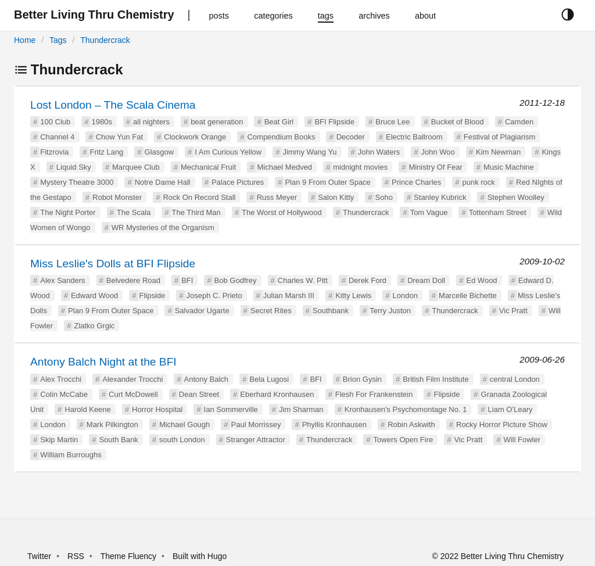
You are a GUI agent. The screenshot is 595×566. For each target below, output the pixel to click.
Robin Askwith (411, 424)
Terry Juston (390, 310)
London (404, 295)
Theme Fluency (130, 556)
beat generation (217, 121)
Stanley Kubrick (440, 197)
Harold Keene (87, 409)
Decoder (350, 136)
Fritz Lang (107, 152)
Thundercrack (105, 40)
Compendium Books (281, 136)
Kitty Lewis (353, 295)
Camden (519, 121)
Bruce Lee (392, 121)
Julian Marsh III (288, 295)
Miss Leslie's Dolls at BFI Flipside (112, 263)
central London (515, 379)
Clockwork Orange (195, 136)
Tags (58, 40)
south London (182, 439)
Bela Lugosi (269, 379)
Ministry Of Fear (435, 167)
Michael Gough (184, 424)
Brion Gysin (362, 379)
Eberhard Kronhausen (277, 394)
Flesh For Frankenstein (374, 394)
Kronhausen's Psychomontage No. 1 (406, 409)
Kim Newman (498, 152)
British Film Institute (435, 379)
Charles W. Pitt (303, 280)
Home (24, 40)
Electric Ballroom (414, 136)
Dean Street (199, 394)
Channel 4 (57, 136)
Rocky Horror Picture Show (501, 424)
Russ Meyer (277, 197)
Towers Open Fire (403, 439)
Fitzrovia (54, 152)
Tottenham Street (497, 212)
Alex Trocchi (60, 379)
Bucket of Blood (457, 121)
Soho (384, 197)
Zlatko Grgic (94, 325)
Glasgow (159, 152)
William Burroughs (70, 454)
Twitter (39, 556)
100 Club (55, 121)
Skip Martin (59, 439)
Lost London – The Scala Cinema (112, 105)
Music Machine (508, 167)
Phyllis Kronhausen (334, 424)
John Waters (379, 152)
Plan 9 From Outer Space (327, 182)
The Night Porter (67, 212)
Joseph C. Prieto (214, 295)
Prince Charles (416, 182)
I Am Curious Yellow (228, 152)
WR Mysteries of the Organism (163, 227)
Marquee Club (136, 167)
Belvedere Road (133, 280)
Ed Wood (481, 280)
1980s (101, 121)
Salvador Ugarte (202, 310)
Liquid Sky (73, 167)
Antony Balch (206, 379)
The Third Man (196, 212)
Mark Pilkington (112, 424)
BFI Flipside (334, 121)
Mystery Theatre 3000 (76, 182)
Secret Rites (271, 310)
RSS (75, 556)
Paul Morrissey (256, 424)
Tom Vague (429, 212)
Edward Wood (94, 295)
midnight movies (360, 167)
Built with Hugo (200, 556)
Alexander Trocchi (132, 379)
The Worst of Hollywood (282, 212)
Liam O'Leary (510, 409)
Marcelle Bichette (468, 295)
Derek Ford (367, 280)
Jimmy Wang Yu (309, 152)
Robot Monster (117, 197)
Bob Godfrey (235, 280)
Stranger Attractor (255, 439)
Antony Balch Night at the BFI (103, 362)
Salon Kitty (336, 197)
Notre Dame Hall (163, 182)
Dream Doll (426, 280)
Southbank (331, 310)
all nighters (151, 121)
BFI (187, 280)
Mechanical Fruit (208, 167)
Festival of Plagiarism (500, 136)
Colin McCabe (64, 394)
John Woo (437, 152)
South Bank (118, 439)
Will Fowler (521, 439)
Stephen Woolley (516, 197)
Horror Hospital (157, 409)
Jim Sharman (301, 409)
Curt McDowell (133, 394)
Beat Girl (279, 121)
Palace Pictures (238, 182)
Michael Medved (284, 167)
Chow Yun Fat (119, 136)
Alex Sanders (62, 280)
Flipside (152, 295)
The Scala (134, 212)
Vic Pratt (513, 310)
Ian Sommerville (231, 409)
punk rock (478, 182)
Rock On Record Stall (199, 197)
